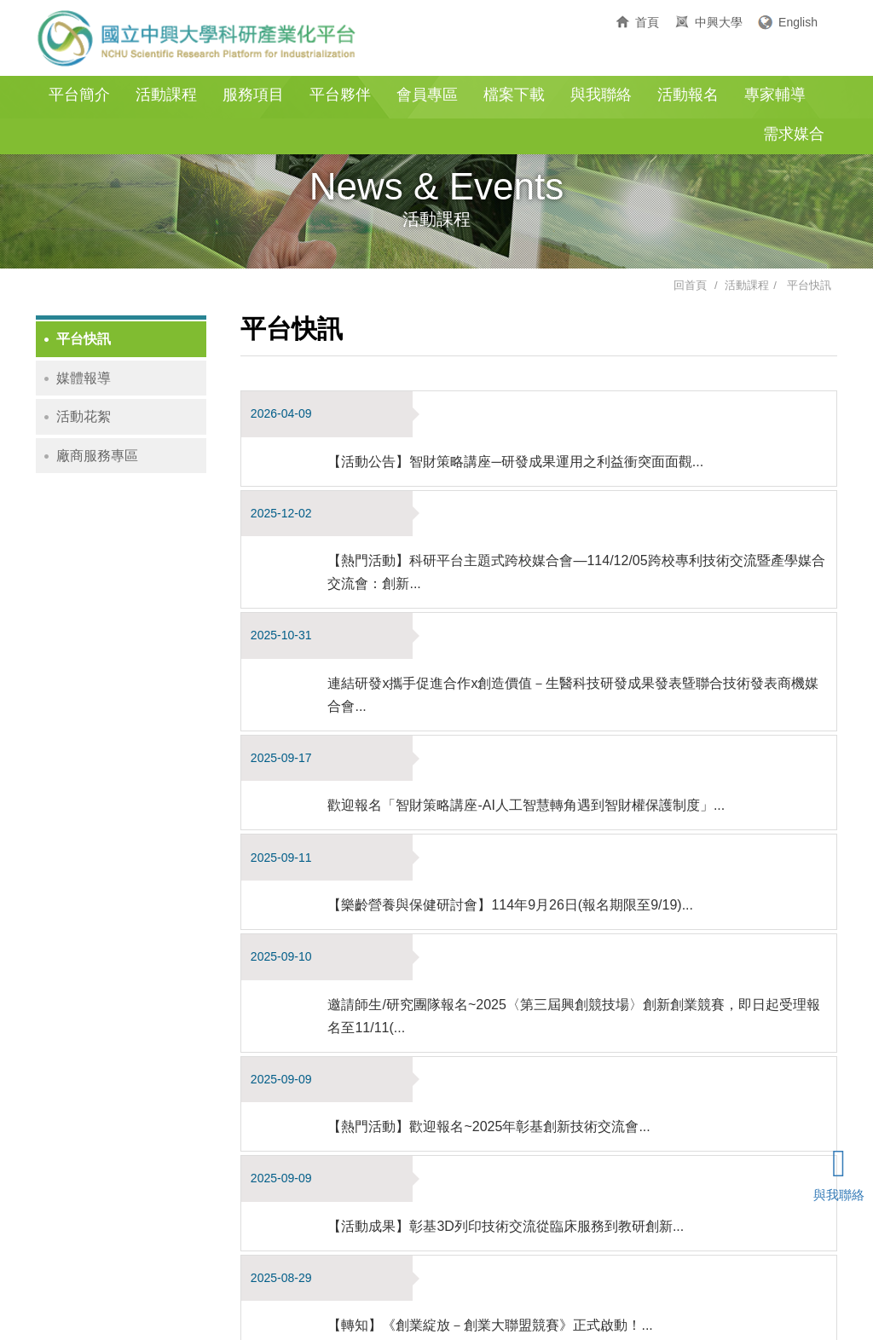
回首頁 (690, 285)
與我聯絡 (601, 94)
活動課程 (166, 94)
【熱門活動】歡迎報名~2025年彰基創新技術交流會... (505, 807)
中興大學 (719, 22)
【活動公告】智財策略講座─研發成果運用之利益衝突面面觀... (532, 415)
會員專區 (427, 94)
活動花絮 (83, 416)
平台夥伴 (340, 94)
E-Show (660, 1303)
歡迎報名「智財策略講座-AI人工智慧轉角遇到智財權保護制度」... (542, 622)
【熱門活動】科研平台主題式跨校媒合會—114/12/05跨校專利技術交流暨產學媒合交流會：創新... (585, 481)
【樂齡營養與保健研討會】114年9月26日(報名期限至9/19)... (526, 676)
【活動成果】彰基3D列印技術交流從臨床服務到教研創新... (522, 860)
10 (510, 1158)
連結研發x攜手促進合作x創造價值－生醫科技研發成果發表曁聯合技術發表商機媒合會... (582, 557)
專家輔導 (775, 94)
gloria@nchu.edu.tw (646, 1280)
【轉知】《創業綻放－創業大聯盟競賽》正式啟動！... (506, 914)
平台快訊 (809, 285)
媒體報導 (83, 378)
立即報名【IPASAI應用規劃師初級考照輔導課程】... (500, 1098)
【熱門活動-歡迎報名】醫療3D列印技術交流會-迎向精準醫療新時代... (553, 1044)
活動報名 (688, 94)
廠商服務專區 (97, 455)
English (798, 22)
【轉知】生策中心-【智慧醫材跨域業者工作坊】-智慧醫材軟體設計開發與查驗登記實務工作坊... (580, 979)
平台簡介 (79, 94)
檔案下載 (514, 94)
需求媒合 (793, 133)
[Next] (540, 1156)
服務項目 (253, 94)
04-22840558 (409, 1280)
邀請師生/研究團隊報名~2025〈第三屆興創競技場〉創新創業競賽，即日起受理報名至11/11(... (583, 741)
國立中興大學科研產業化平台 (198, 38)
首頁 (647, 22)
